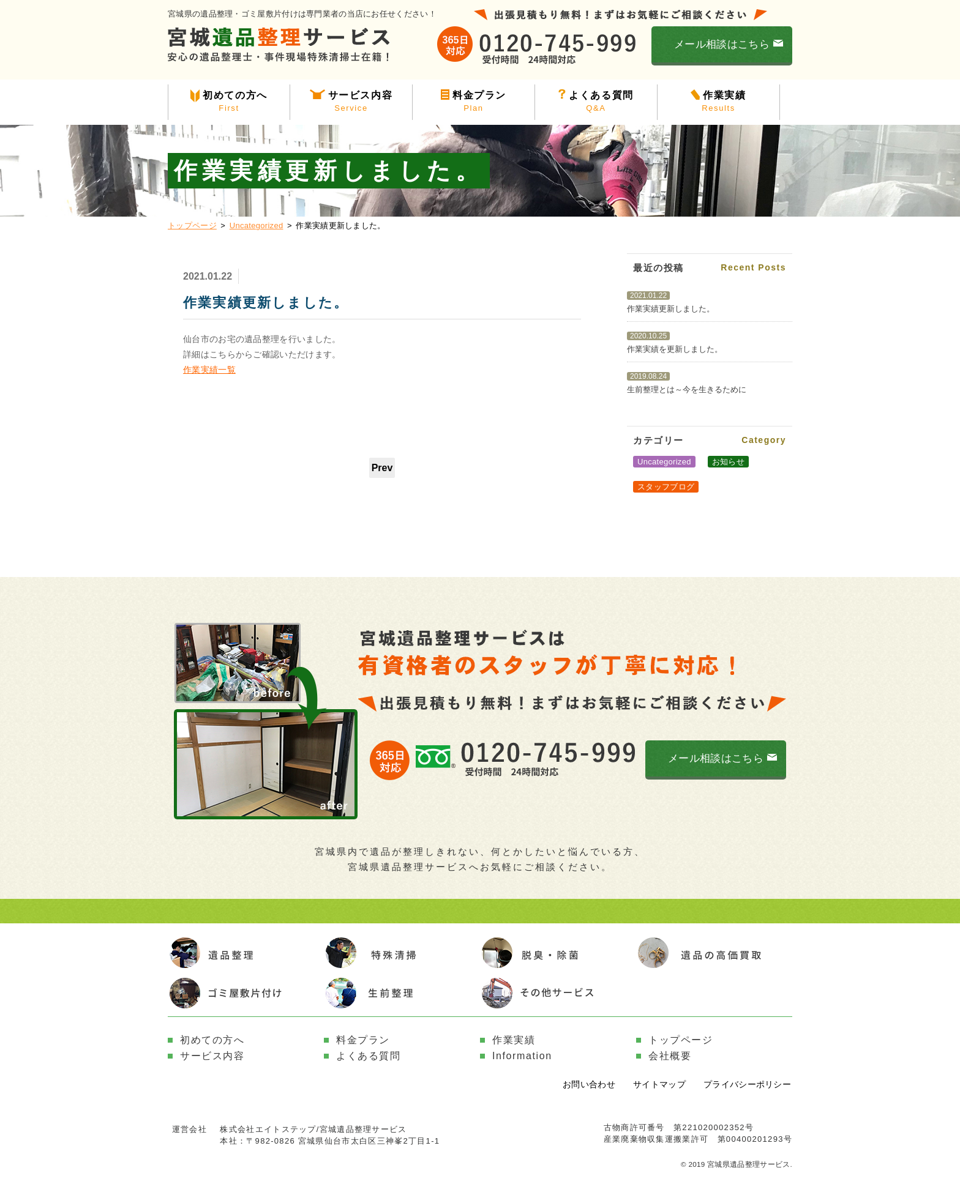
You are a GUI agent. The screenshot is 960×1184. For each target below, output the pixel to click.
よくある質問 (596, 102)
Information (522, 1056)
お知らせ (728, 461)
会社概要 (669, 1056)
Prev (382, 468)
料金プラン (473, 102)
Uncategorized (256, 225)
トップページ (192, 225)
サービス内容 (351, 102)
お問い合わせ (589, 1084)
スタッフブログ (665, 486)
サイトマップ (659, 1084)
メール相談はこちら (722, 44)
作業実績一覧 (209, 369)
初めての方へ (229, 102)
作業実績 (718, 102)
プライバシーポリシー (747, 1084)
